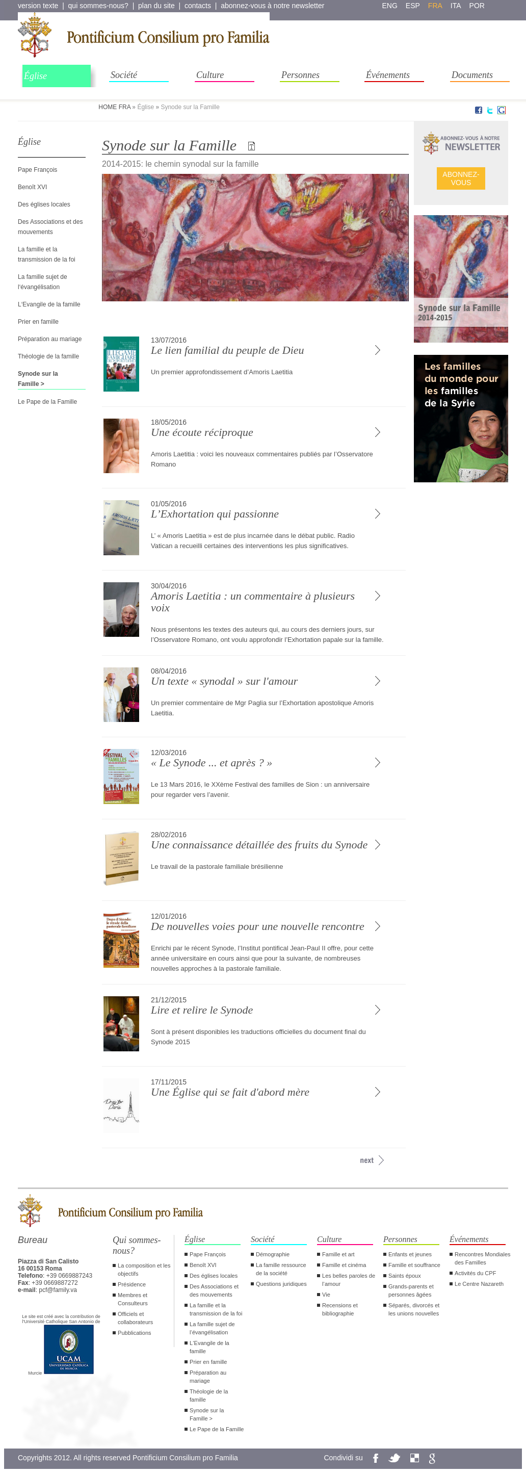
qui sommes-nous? (98, 6)
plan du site (156, 6)
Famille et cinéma (344, 1265)
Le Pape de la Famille (47, 401)
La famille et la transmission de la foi (216, 1309)
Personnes (300, 75)
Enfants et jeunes (410, 1254)
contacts (198, 6)
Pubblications (134, 1333)
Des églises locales (44, 204)
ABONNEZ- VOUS (460, 178)
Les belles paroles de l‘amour (348, 1280)
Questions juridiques (281, 1284)
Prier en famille (38, 321)
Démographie (273, 1254)
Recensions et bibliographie (340, 1309)
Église (35, 76)
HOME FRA (114, 107)
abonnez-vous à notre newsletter (272, 6)
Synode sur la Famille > (207, 1414)
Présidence (132, 1284)
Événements (388, 75)
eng (390, 6)
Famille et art (338, 1254)
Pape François (37, 169)
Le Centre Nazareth (479, 1284)
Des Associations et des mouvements (214, 1290)
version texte (38, 6)
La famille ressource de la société (281, 1269)
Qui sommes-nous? (137, 1245)
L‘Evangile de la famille (49, 304)
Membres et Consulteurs (133, 1299)
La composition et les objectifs (144, 1269)
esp (413, 6)
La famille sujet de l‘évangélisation (212, 1328)
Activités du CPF (475, 1273)
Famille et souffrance (414, 1265)
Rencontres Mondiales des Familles (482, 1258)
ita (456, 6)
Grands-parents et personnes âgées (411, 1290)
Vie (326, 1294)
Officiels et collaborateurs (135, 1318)
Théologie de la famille (48, 356)
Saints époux (404, 1276)
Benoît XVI (32, 187)
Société (124, 75)
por (477, 6)
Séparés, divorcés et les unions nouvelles (413, 1309)
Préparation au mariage (50, 339)
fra (435, 6)
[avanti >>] (367, 1160)
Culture (210, 75)
